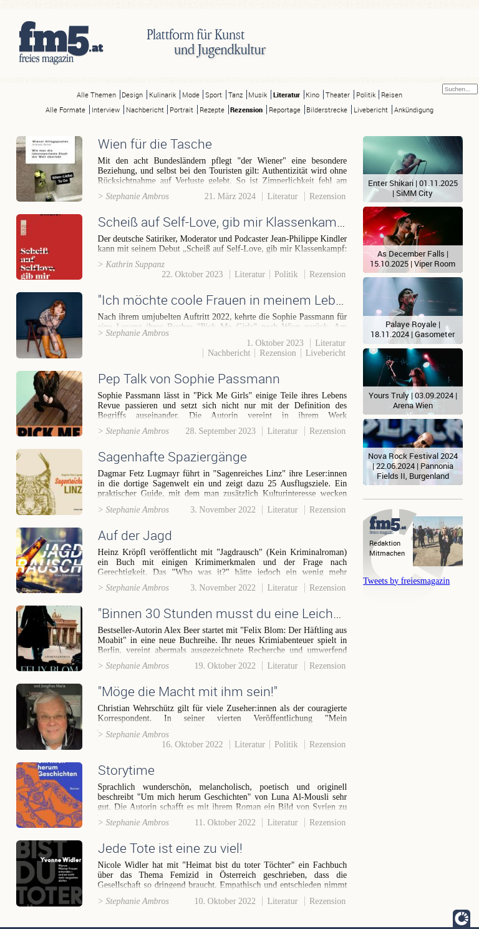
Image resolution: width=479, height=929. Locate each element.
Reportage (285, 109)
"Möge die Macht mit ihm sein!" (188, 691)
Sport (213, 94)
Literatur (286, 94)
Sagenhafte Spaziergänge (172, 456)
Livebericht (371, 109)
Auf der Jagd (135, 535)
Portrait (181, 109)
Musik (257, 94)
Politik (365, 94)
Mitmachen (387, 553)
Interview (106, 109)
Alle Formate (65, 109)
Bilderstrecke (326, 109)
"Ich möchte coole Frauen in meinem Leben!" (227, 299)
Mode (191, 94)
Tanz (235, 94)
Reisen (391, 94)
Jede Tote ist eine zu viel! (170, 848)
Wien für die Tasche (155, 143)
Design (132, 94)
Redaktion (384, 543)
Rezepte (212, 109)
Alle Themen (96, 94)
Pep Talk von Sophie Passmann (189, 378)
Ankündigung (413, 109)
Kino (312, 94)
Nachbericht (145, 109)
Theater (338, 94)
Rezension (246, 109)
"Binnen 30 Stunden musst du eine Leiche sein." (235, 613)
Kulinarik (162, 94)
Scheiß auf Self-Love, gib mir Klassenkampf (223, 221)
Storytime (126, 770)
